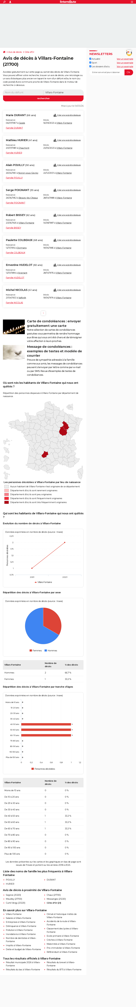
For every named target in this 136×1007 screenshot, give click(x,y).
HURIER (10, 884)
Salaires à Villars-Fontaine (18, 918)
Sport (93, 62)
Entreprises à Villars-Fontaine (20, 922)
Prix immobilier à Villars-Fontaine (63, 948)
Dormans (22, 248)
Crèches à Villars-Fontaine (60, 940)
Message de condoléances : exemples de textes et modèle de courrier (54, 351)
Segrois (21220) (13, 895)
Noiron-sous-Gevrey (28, 173)
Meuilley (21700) (14, 899)
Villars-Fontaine (64, 123)
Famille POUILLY (14, 178)
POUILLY (10, 879)
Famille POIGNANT (15, 203)
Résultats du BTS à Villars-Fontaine (64, 969)
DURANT (51, 879)
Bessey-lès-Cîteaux (28, 198)
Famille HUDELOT (15, 277)
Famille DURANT (14, 128)
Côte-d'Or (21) (54, 903)
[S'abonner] (111, 72)
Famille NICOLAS (14, 302)
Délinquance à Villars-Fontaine (21, 926)
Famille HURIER (14, 153)
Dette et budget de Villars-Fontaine (23, 949)
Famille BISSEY (13, 228)
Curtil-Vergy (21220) (15, 903)
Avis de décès (15, 52)
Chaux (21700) (54, 895)
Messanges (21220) (56, 899)
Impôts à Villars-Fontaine (18, 945)
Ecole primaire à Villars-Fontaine (63, 936)
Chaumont (24, 148)
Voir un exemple (125, 59)
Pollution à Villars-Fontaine (19, 930)
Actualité (94, 59)
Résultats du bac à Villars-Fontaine (23, 969)
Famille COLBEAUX (15, 252)
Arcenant (22, 273)
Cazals (22, 123)
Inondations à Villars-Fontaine (21, 934)
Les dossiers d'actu (99, 66)
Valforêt (22, 297)
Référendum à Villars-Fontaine (62, 952)
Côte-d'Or (29, 52)
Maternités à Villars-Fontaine (61, 944)
